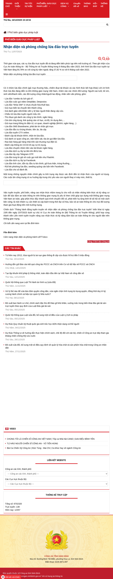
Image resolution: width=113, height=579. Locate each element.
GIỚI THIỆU (17, 6)
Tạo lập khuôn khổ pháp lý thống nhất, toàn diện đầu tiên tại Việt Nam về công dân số (44, 273)
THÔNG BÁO (87, 4)
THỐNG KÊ (104, 4)
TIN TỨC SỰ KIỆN (28, 4)
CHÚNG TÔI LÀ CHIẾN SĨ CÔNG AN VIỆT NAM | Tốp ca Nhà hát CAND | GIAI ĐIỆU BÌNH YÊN (50, 439)
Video (13, 428)
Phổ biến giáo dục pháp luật (23, 32)
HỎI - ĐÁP (95, 4)
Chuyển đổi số (76, 4)
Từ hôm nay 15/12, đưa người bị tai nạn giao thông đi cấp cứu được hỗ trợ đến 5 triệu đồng (47, 255)
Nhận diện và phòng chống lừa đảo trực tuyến (25, 74)
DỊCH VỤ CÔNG (65, 4)
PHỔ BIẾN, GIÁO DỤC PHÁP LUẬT (46, 4)
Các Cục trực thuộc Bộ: (16, 479)
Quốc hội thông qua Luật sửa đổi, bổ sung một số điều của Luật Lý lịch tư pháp (41, 315)
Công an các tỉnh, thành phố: (18, 469)
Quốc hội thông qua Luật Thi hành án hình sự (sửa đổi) (30, 282)
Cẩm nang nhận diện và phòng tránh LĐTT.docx (26, 237)
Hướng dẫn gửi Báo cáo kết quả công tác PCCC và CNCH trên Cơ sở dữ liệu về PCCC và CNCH (50, 264)
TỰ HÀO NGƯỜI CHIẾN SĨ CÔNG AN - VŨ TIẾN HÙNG (32, 443)
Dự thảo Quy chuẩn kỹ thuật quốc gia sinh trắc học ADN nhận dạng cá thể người (42, 324)
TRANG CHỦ (8, 4)
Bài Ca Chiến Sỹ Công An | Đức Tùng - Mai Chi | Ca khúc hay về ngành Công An (44, 448)
